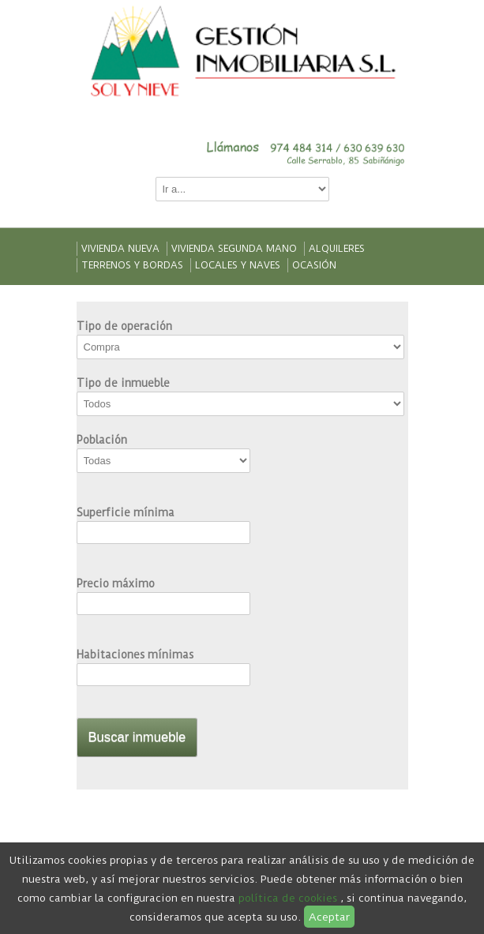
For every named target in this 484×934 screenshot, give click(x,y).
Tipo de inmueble (123, 383)
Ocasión (314, 265)
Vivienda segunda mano (234, 248)
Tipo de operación (124, 326)
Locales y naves (237, 265)
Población (102, 439)
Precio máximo (116, 583)
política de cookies (287, 897)
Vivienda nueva (120, 248)
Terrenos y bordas (132, 265)
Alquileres (337, 248)
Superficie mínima (125, 512)
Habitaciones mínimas (135, 654)
